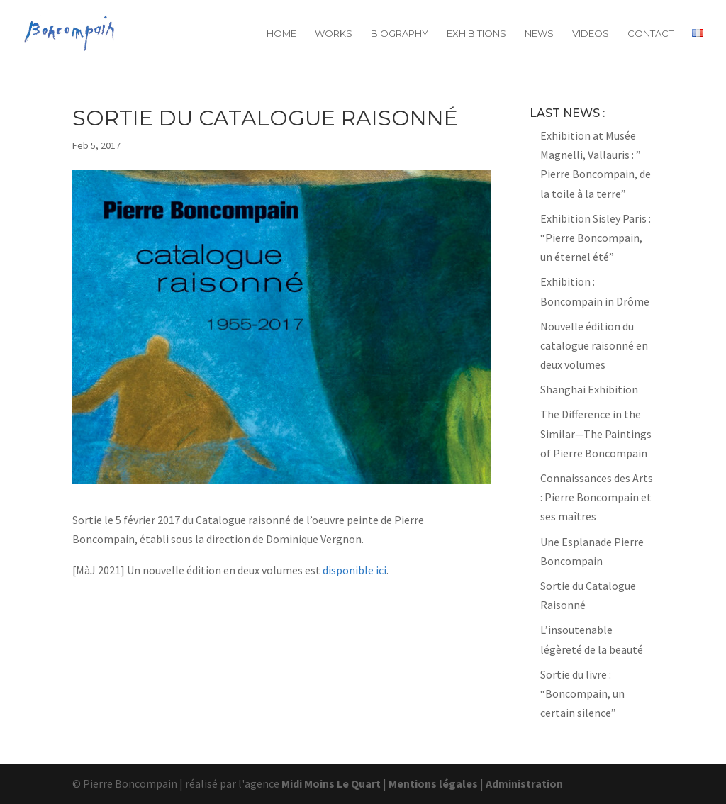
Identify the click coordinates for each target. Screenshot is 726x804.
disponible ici (354, 570)
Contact (650, 33)
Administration (524, 783)
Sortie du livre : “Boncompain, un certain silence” (582, 693)
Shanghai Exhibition (589, 389)
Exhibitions (476, 33)
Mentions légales (433, 783)
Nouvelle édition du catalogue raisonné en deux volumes (594, 345)
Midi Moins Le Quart (331, 783)
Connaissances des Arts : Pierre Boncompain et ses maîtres (596, 497)
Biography (399, 33)
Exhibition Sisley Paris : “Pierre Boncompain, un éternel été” (595, 237)
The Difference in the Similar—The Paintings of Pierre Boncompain (596, 433)
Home (281, 33)
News (539, 33)
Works (333, 33)
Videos (590, 33)
